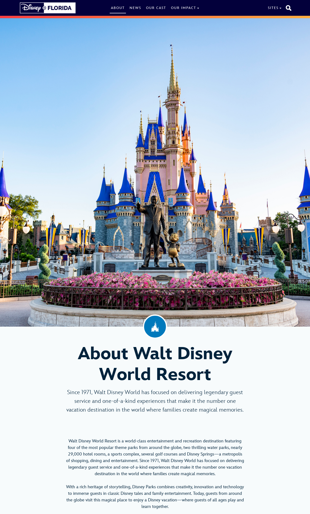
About (118, 8)
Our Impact (183, 8)
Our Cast (156, 8)
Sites (273, 8)
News (135, 8)
